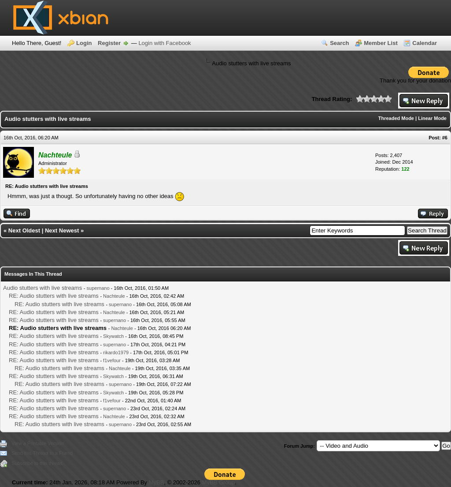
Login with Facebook (164, 43)
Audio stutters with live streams (42, 288)
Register (109, 43)
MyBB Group (218, 482)
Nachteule (114, 296)
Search (339, 43)
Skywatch (113, 336)
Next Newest (62, 230)
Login (84, 43)
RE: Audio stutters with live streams (54, 295)
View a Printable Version (37, 443)
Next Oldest (24, 230)
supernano (98, 288)
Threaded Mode (396, 118)
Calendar (424, 43)
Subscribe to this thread (37, 463)
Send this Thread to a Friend (42, 453)
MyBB (156, 482)
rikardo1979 (116, 352)
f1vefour (112, 360)
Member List (381, 43)
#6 (444, 137)
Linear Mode (432, 118)
